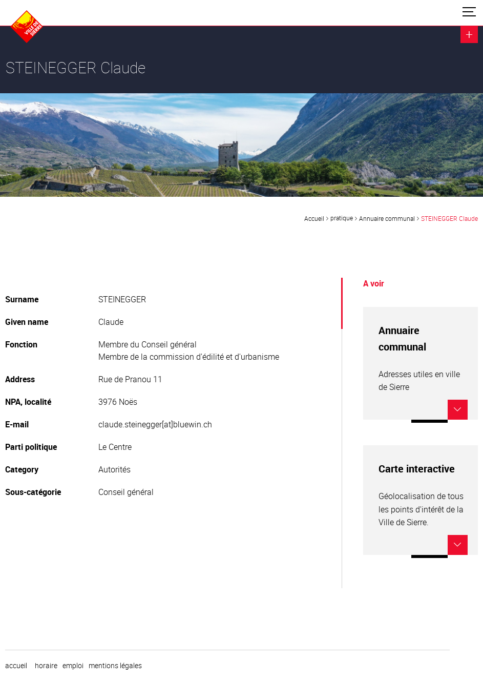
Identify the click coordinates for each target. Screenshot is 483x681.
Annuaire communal (387, 218)
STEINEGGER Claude (449, 218)
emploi (72, 666)
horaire (46, 666)
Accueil (314, 218)
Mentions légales (115, 666)
